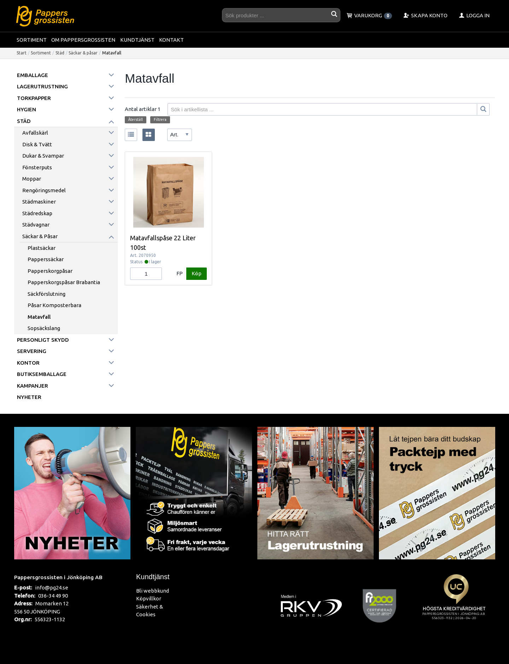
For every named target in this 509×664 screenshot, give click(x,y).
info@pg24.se (51, 587)
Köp (196, 273)
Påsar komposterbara (54, 305)
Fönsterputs (37, 167)
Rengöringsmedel (44, 190)
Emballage (32, 75)
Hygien (26, 109)
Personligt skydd (43, 340)
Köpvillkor (148, 598)
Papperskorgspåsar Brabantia (64, 282)
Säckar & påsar (83, 53)
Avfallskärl (35, 133)
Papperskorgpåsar (50, 271)
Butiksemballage (41, 374)
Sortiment (32, 40)
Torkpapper (34, 98)
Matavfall (39, 317)
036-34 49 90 (53, 596)
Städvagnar (35, 225)
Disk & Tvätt (37, 144)
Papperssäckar (46, 259)
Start (22, 53)
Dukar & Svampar (43, 156)
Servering (31, 351)
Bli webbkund (152, 591)
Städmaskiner (39, 202)
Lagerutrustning (42, 86)
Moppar (31, 179)
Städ (59, 53)
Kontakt (171, 40)
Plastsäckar (41, 248)
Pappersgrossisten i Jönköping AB (58, 577)
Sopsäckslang (44, 328)
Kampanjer (32, 386)
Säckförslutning (46, 294)
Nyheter (29, 397)
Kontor (28, 363)
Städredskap (37, 213)
